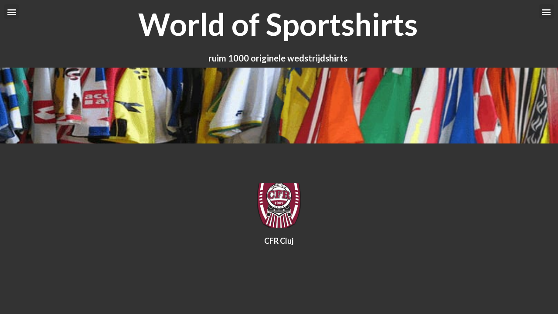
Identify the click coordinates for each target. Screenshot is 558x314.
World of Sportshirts (278, 24)
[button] (11, 11)
